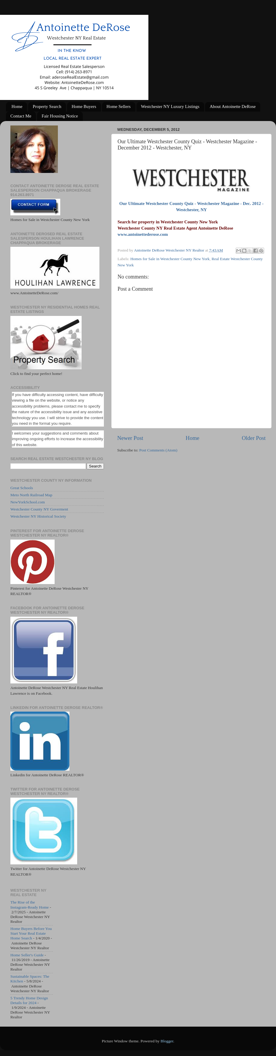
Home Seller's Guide (27, 955)
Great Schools (21, 488)
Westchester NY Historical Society (38, 516)
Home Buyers (84, 106)
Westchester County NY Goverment (39, 509)
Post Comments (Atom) (158, 450)
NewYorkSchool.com (27, 502)
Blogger (167, 1041)
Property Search (47, 106)
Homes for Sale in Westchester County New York (170, 259)
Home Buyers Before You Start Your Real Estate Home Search (31, 933)
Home (17, 106)
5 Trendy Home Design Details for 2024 (29, 1000)
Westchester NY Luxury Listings (170, 106)
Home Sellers (119, 106)
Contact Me (20, 116)
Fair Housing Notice (60, 116)
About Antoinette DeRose (233, 106)
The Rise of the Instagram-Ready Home (29, 904)
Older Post (254, 438)
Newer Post (130, 438)
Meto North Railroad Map (31, 495)
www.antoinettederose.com (143, 234)
